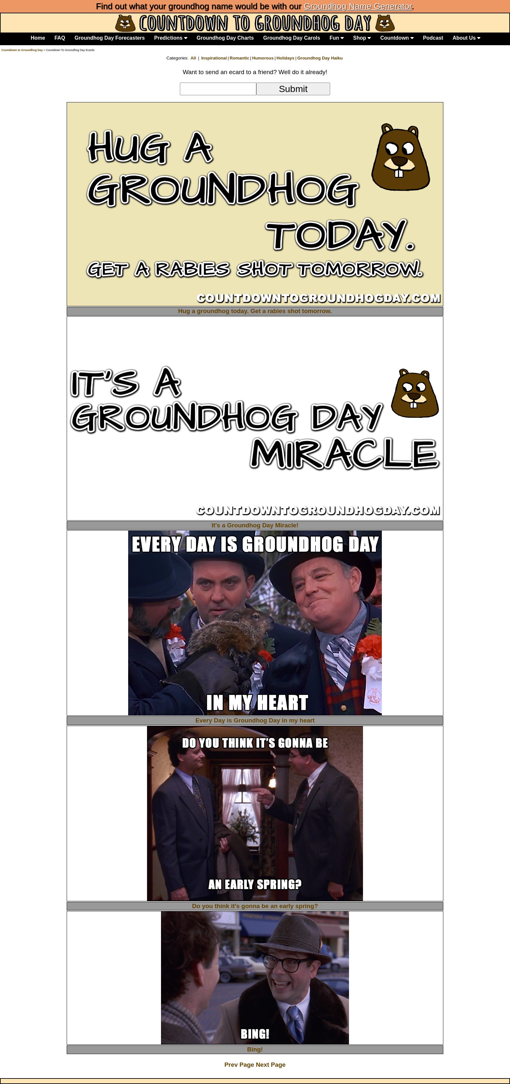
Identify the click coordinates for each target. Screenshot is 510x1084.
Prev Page (240, 1064)
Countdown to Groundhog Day (22, 50)
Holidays (285, 58)
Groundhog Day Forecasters (109, 38)
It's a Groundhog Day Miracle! (254, 525)
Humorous (263, 58)
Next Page (271, 1064)
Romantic (239, 58)
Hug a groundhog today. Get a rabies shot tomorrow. (255, 311)
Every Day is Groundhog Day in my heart (255, 720)
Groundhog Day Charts (225, 38)
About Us (466, 38)
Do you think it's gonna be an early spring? (255, 906)
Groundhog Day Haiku (320, 58)
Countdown (396, 38)
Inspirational (214, 58)
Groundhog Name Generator (358, 6)
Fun (336, 38)
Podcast (433, 38)
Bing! (255, 1049)
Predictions (170, 38)
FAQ (59, 38)
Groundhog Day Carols (291, 38)
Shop (362, 38)
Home (38, 38)
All (193, 58)
